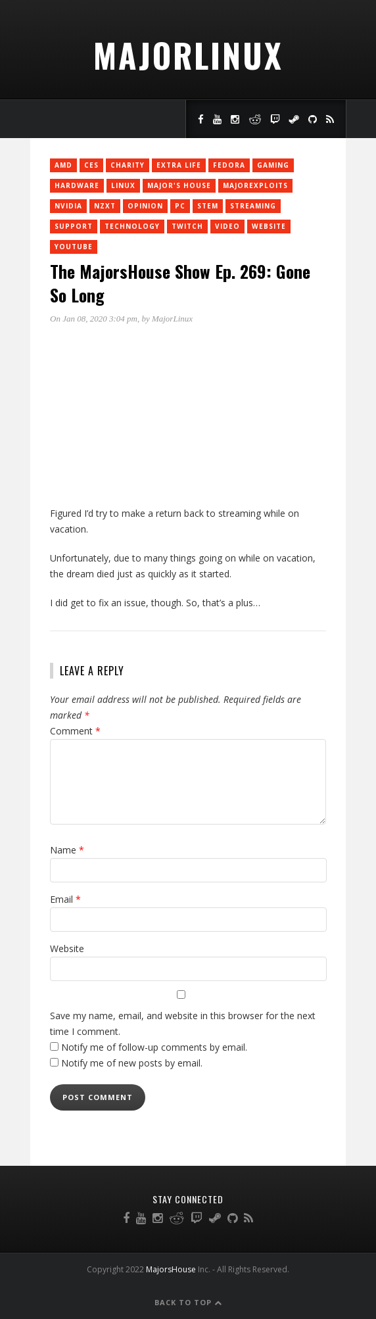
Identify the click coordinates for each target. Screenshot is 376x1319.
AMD (63, 165)
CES (91, 165)
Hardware (77, 185)
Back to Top (188, 1302)
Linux (123, 185)
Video (227, 226)
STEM (207, 205)
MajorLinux (188, 54)
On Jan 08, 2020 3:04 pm (93, 319)
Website (269, 226)
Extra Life (178, 165)
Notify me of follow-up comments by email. (154, 1047)
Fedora (229, 165)
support (74, 226)
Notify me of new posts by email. (131, 1063)
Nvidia (68, 205)
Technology (132, 226)
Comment (75, 731)
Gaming (273, 165)
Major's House (179, 185)
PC (180, 205)
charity (127, 165)
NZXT (105, 205)
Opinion (145, 205)
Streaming (253, 205)
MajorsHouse (171, 1269)
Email (65, 899)
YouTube (74, 246)
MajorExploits (255, 185)
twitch (187, 226)
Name (67, 850)
